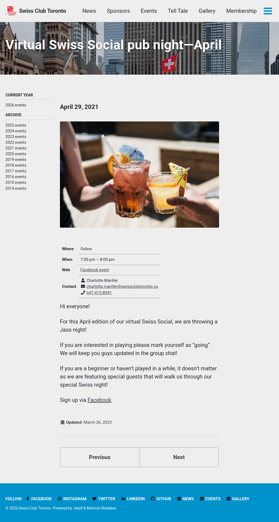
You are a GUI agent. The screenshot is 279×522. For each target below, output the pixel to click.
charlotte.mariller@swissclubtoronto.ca (122, 286)
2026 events (15, 105)
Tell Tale (178, 11)
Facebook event (94, 269)
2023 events (15, 137)
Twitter (104, 498)
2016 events (15, 177)
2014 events (15, 188)
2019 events (15, 159)
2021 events (15, 148)
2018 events (15, 165)
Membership (241, 11)
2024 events (15, 131)
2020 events (15, 154)
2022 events (15, 142)
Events (149, 11)
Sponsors (118, 11)
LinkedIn (133, 498)
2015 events (15, 182)
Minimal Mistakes (101, 508)
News (89, 11)
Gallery (207, 11)
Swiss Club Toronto (42, 11)
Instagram (71, 498)
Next (179, 457)
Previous (100, 457)
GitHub (160, 498)
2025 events (15, 125)
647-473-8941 (99, 292)
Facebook (99, 400)
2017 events (15, 171)
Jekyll (78, 508)
